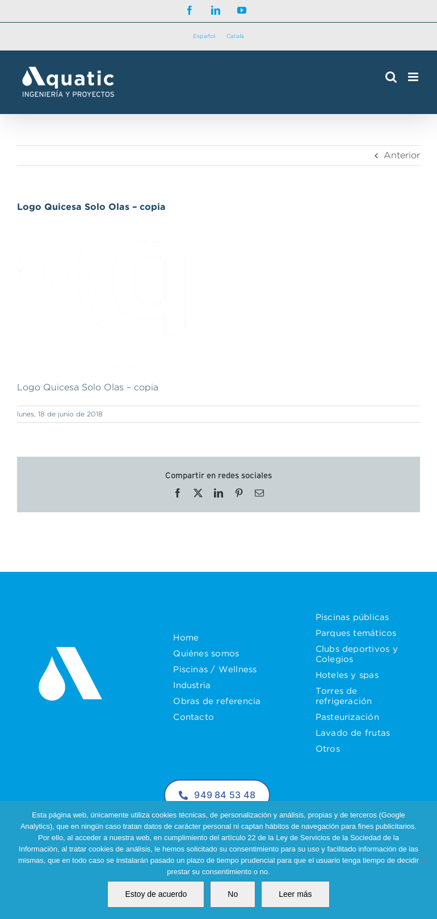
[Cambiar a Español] (204, 37)
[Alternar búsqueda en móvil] (391, 77)
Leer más (295, 894)
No (233, 894)
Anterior (402, 155)
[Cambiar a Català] (235, 37)
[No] (422, 860)
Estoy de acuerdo (156, 894)
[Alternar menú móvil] (414, 77)
